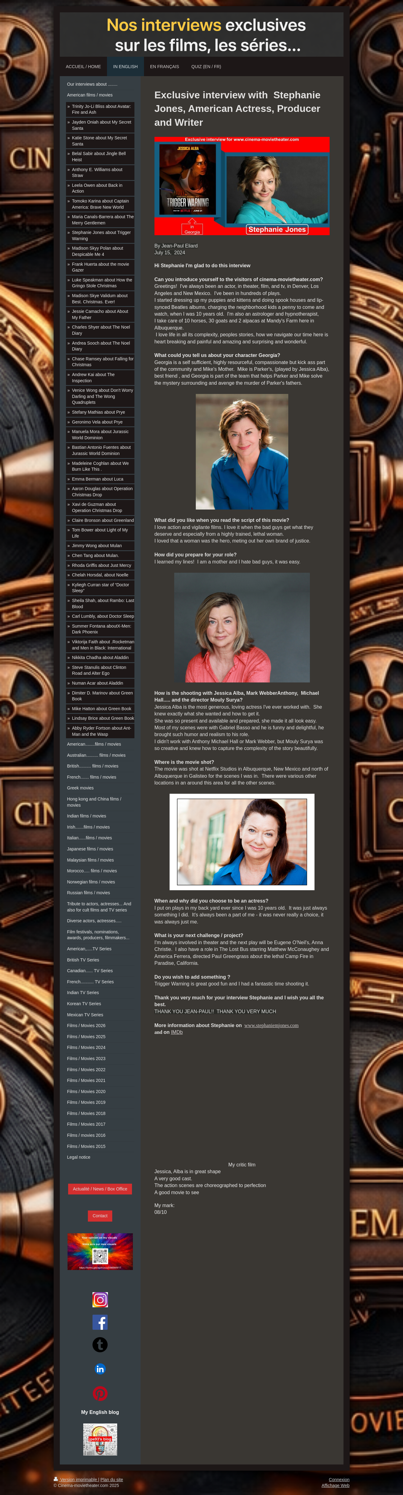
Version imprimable (76, 1479)
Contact (100, 1215)
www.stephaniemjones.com (272, 1025)
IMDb (177, 1032)
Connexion (339, 1479)
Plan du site (112, 1479)
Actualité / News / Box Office (100, 1188)
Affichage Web (336, 1485)
